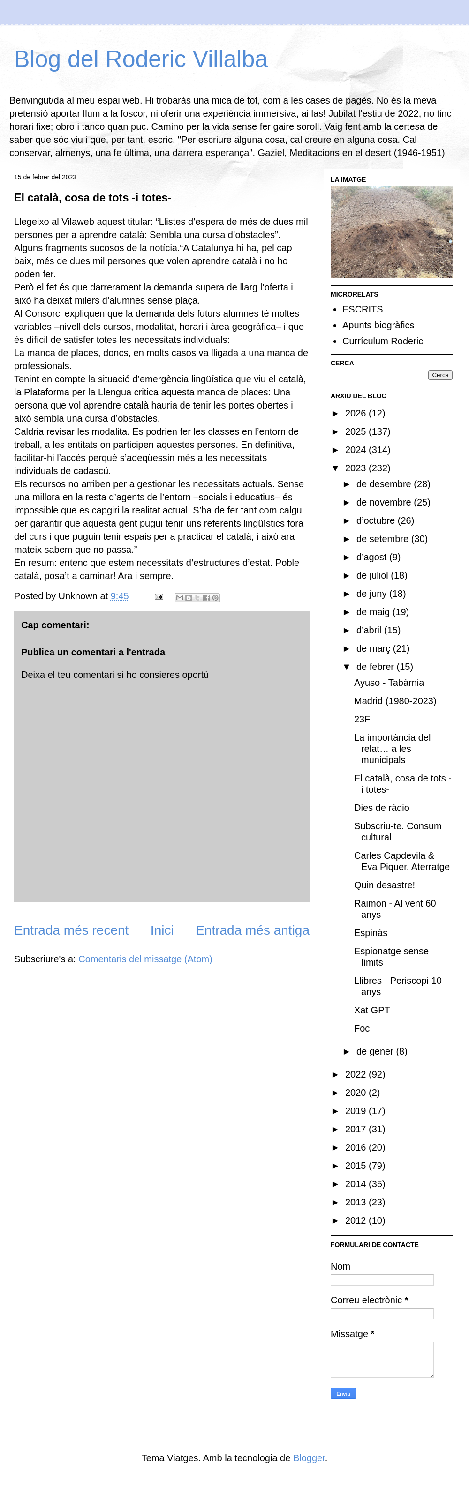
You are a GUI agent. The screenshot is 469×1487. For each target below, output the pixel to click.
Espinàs (370, 933)
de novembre (385, 502)
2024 (357, 450)
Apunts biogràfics (378, 325)
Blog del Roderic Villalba (141, 59)
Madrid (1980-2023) (395, 701)
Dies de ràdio (381, 808)
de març (374, 648)
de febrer (376, 667)
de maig (374, 612)
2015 (357, 1165)
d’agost (372, 557)
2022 (357, 1074)
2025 (357, 431)
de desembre (385, 484)
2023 (357, 468)
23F (362, 719)
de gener (376, 1051)
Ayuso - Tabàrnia (389, 682)
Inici (162, 930)
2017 (357, 1129)
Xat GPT (372, 1010)
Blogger (309, 1458)
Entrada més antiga (253, 930)
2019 (357, 1111)
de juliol (373, 575)
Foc (362, 1028)
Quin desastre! (384, 885)
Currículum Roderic (382, 341)
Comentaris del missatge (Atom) (145, 959)
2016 (357, 1147)
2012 (357, 1220)
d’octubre (377, 520)
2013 (357, 1202)
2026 (357, 413)
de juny (372, 593)
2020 (357, 1092)
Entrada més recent (71, 930)
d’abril (370, 630)
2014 (357, 1184)
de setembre (383, 539)
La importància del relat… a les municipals (392, 748)
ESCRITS (362, 309)
